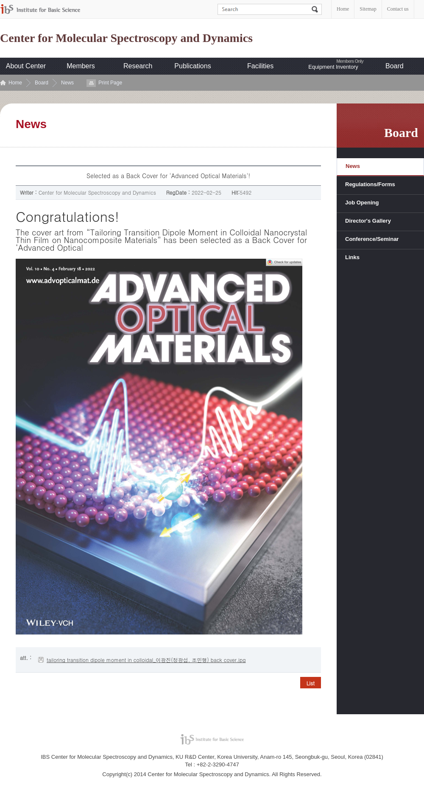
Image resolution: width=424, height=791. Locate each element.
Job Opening (362, 202)
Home (343, 9)
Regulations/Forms (370, 184)
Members (81, 66)
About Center (26, 66)
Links (352, 257)
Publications (192, 66)
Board (394, 66)
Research (137, 66)
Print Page (110, 83)
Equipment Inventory (333, 67)
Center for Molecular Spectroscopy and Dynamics (126, 38)
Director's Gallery (368, 221)
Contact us (398, 9)
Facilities (260, 66)
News (67, 83)
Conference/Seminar (372, 239)
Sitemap (368, 9)
